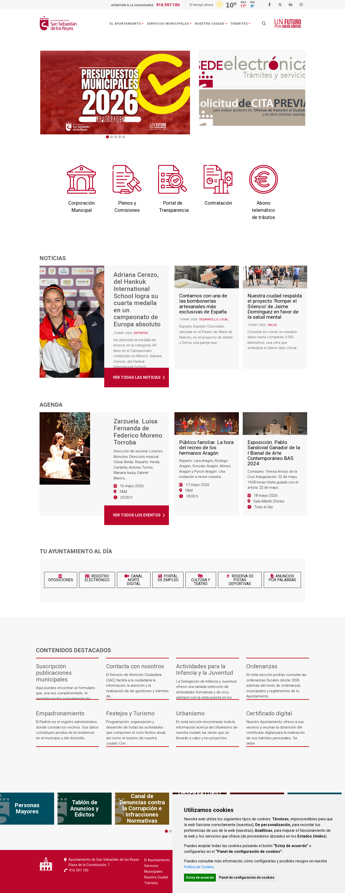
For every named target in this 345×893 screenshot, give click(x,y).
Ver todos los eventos (137, 515)
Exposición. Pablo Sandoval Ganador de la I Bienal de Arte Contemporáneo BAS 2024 (273, 466)
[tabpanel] (115, 92)
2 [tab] (111, 136)
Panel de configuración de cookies (252, 877)
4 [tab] (119, 136)
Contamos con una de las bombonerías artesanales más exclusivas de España (203, 317)
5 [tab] (123, 136)
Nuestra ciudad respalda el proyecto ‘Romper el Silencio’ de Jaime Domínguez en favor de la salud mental (274, 320)
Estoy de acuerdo (202, 877)
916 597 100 (168, 4)
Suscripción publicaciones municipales (54, 673)
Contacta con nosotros (135, 666)
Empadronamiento (60, 713)
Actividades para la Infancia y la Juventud (204, 669)
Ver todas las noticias (137, 382)
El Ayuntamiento (130, 25)
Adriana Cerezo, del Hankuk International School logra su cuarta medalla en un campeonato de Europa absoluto (137, 302)
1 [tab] (107, 136)
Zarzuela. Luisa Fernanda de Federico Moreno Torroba (138, 433)
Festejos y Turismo (130, 713)
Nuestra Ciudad (214, 25)
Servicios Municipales (173, 25)
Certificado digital (269, 713)
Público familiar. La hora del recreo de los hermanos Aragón (206, 461)
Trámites (244, 25)
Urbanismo (190, 713)
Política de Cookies (200, 866)
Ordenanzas (261, 666)
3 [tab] (115, 136)
